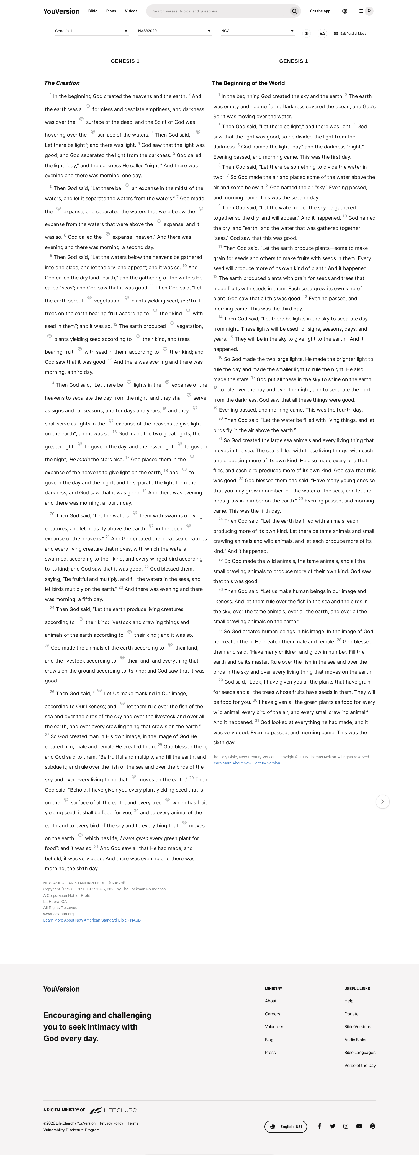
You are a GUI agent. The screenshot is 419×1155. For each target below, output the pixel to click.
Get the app (320, 11)
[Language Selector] (344, 11)
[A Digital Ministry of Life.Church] (209, 1107)
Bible (92, 11)
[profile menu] (365, 11)
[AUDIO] (306, 33)
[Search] (217, 11)
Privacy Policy (111, 1123)
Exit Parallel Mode (350, 33)
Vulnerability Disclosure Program (71, 1130)
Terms (133, 1123)
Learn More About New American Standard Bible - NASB (92, 920)
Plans (111, 11)
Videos (131, 11)
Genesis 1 (92, 31)
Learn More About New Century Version (246, 763)
